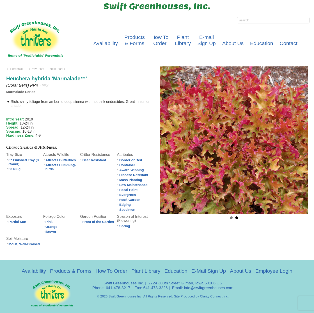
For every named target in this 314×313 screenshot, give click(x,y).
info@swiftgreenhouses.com (208, 288)
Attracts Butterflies (61, 160)
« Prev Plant (36, 68)
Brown (51, 232)
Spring (124, 226)
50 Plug (15, 169)
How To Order (111, 271)
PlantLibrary (183, 40)
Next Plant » (58, 68)
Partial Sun (17, 222)
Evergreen (127, 195)
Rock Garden (129, 200)
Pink (49, 222)
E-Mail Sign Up (208, 271)
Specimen (127, 209)
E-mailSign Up (206, 40)
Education (261, 43)
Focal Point (128, 190)
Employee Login (273, 271)
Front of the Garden (98, 222)
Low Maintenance (133, 185)
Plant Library (145, 271)
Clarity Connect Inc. (214, 296)
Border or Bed (130, 160)
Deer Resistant (94, 160)
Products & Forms (71, 271)
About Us (232, 43)
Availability (106, 43)
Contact (288, 43)
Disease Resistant (133, 175)
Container (127, 165)
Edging (125, 204)
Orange (51, 227)
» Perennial (14, 68)
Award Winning (131, 170)
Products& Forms (134, 40)
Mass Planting (130, 180)
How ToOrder (159, 40)
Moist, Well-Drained (24, 244)
